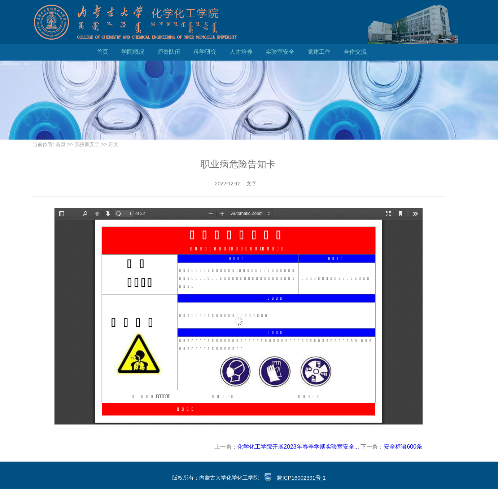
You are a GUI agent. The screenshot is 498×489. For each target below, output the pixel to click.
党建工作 (319, 52)
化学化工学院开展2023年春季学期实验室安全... (298, 447)
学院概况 (132, 52)
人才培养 (241, 52)
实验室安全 (280, 52)
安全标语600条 (403, 447)
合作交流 (355, 52)
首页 (102, 52)
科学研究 (205, 52)
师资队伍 (168, 52)
